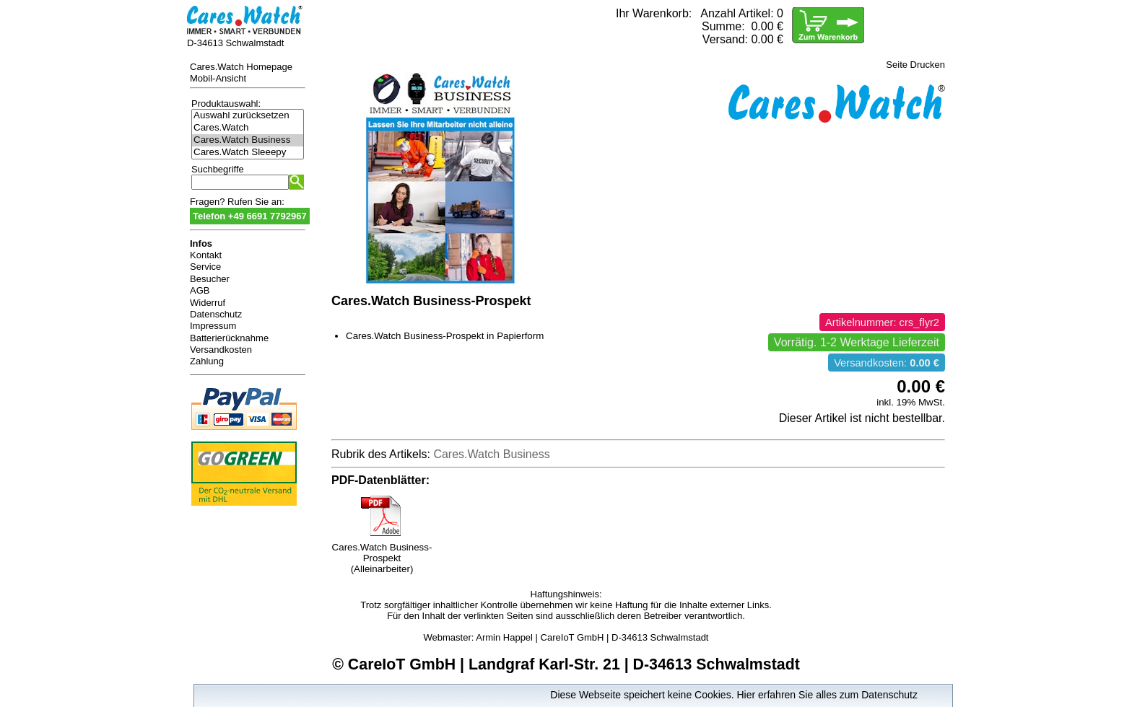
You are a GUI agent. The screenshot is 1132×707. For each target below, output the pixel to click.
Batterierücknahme (229, 338)
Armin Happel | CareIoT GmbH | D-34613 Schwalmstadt (592, 637)
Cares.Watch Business (247, 140)
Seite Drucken (915, 64)
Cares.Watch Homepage (241, 66)
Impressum (213, 325)
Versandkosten (221, 349)
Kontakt (206, 255)
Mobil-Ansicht (218, 78)
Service (205, 266)
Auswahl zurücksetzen (247, 116)
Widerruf (207, 302)
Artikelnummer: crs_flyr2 (882, 322)
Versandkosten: (886, 363)
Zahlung (207, 361)
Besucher (210, 278)
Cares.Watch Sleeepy (247, 152)
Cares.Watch (247, 128)
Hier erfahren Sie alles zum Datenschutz (827, 695)
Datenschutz (216, 314)
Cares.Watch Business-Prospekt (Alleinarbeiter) (382, 553)
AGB (199, 290)
